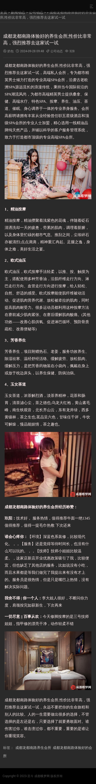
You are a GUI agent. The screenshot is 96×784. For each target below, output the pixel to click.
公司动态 (36, 12)
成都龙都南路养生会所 (33, 748)
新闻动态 (18, 12)
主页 (3, 12)
